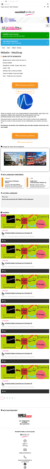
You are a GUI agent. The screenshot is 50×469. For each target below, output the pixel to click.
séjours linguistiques (16, 43)
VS (8, 1)
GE (4, 1)
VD (1, 1)
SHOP (16, 1)
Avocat (7, 7)
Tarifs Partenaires (13, 7)
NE (6, 1)
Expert (2, 7)
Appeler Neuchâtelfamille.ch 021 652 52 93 (25, 460)
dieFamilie (12, 1)
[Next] (15, 398)
